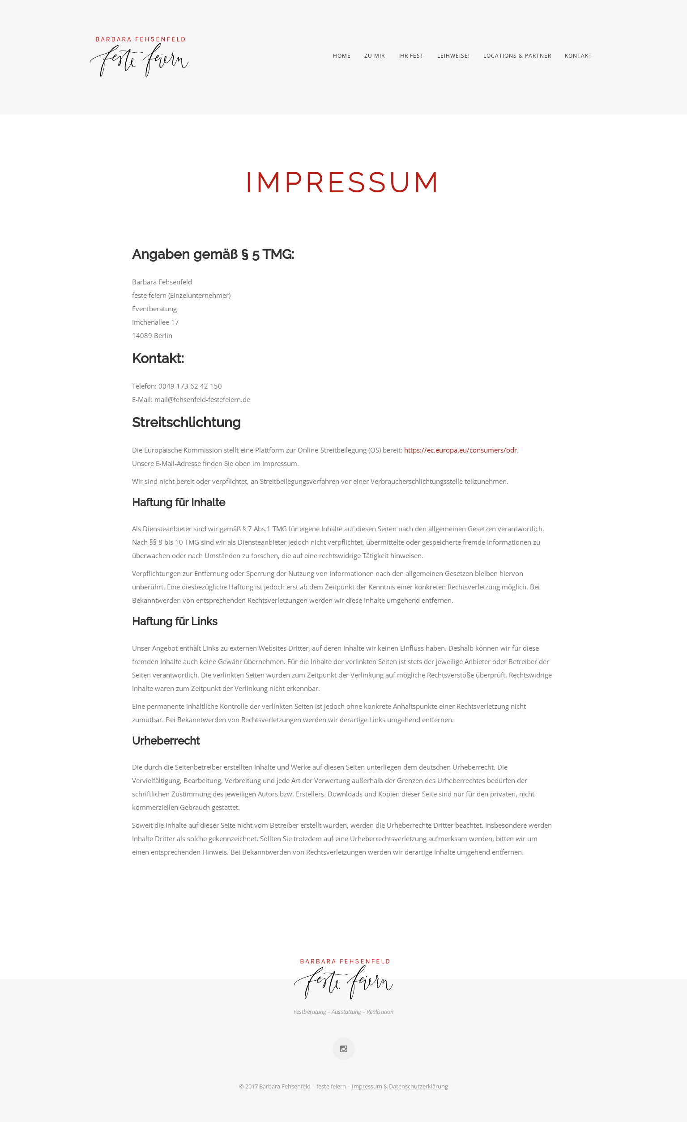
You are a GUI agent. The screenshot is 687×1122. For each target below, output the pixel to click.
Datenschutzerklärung (418, 1086)
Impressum (367, 1086)
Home (342, 55)
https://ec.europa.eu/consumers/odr (460, 449)
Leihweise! (453, 55)
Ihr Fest (411, 55)
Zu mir (374, 55)
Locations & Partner (517, 55)
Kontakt (578, 55)
